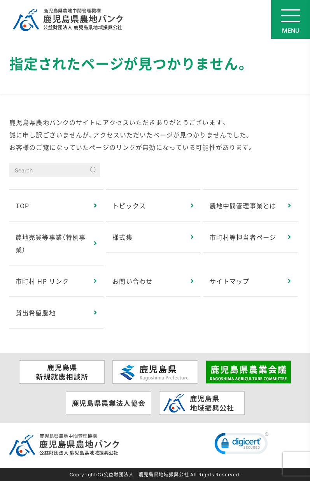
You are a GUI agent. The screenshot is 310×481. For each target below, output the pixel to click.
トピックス (129, 205)
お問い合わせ (132, 281)
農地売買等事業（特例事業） (51, 243)
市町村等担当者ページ (243, 237)
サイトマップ (230, 281)
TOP (22, 205)
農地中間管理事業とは (243, 205)
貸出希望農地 (36, 312)
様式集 (122, 237)
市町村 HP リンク (42, 281)
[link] (241, 445)
